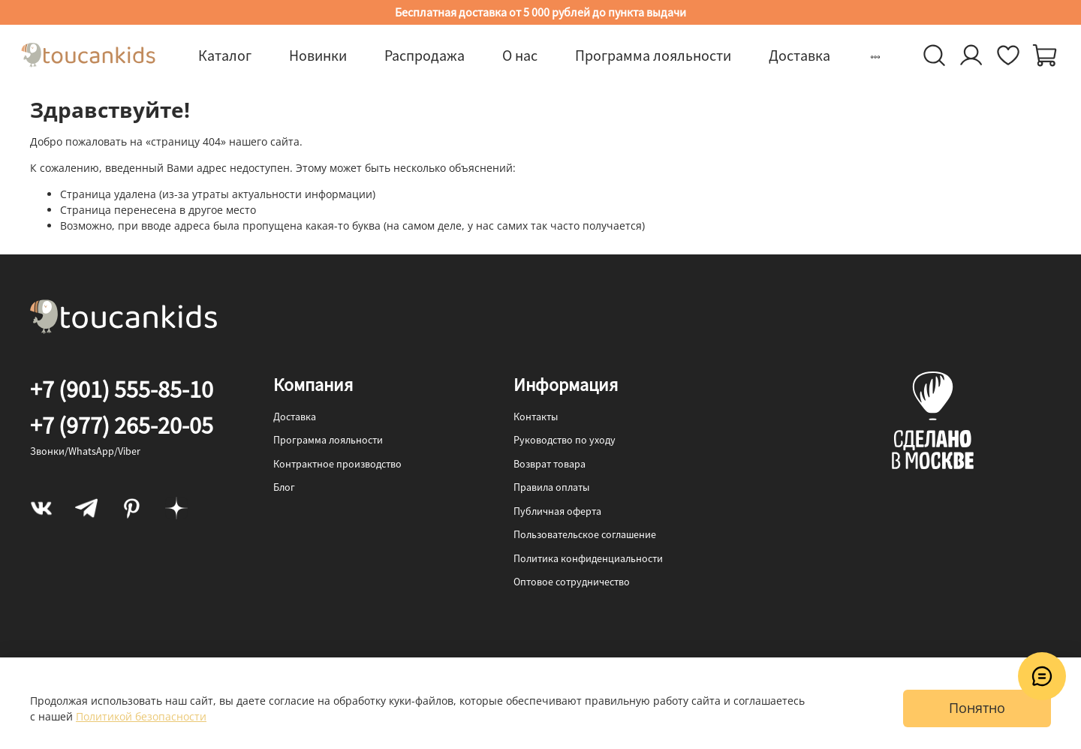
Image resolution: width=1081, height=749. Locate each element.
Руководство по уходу (564, 440)
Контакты (535, 416)
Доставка (799, 55)
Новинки (318, 55)
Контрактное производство (337, 464)
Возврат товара (549, 464)
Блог (284, 487)
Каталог (224, 55)
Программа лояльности (653, 55)
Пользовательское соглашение (584, 534)
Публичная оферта (557, 511)
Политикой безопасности (141, 716)
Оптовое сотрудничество (571, 581)
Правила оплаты (551, 487)
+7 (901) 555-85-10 (121, 389)
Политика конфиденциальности (588, 558)
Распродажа (424, 55)
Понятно (977, 708)
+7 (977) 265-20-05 (121, 426)
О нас (519, 55)
